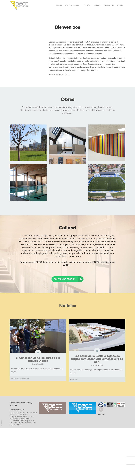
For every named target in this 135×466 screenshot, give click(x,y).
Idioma (120, 5)
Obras (97, 5)
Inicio (59, 5)
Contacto (109, 5)
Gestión (86, 5)
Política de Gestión (68, 317)
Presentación (72, 5)
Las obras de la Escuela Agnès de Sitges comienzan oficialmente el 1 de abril (97, 397)
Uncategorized (24, 416)
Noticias (15, 416)
